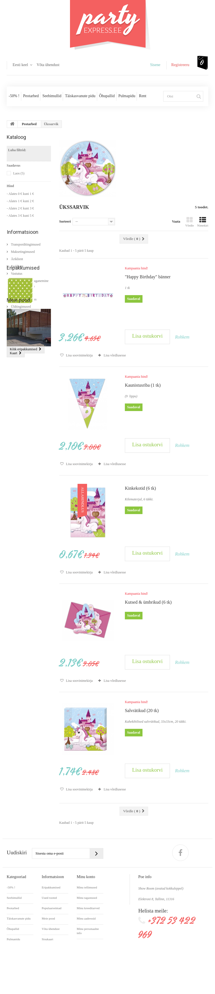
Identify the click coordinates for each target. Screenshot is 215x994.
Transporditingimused (25, 242)
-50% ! (14, 96)
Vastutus (16, 271)
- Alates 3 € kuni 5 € (20, 216)
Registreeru (180, 65)
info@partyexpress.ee (164, 947)
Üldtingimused (20, 304)
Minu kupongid (86, 943)
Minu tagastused (87, 897)
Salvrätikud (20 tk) (20, 362)
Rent (142, 96)
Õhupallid (107, 96)
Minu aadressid (86, 918)
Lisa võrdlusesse (115, 355)
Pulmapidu (126, 96)
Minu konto (86, 877)
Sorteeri (65, 221)
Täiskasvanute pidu (80, 96)
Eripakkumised (23, 319)
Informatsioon (22, 232)
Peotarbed (31, 96)
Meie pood (18, 416)
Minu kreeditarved (88, 908)
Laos (18, 173)
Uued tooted (49, 897)
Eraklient (16, 264)
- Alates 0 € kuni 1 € (20, 194)
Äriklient (16, 257)
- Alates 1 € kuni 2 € (20, 201)
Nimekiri (202, 222)
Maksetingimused (22, 249)
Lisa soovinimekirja (79, 355)
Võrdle (189, 222)
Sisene (155, 65)
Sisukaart (47, 939)
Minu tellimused (87, 887)
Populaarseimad (51, 908)
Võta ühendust (48, 65)
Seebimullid (51, 96)
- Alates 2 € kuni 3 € (20, 208)
